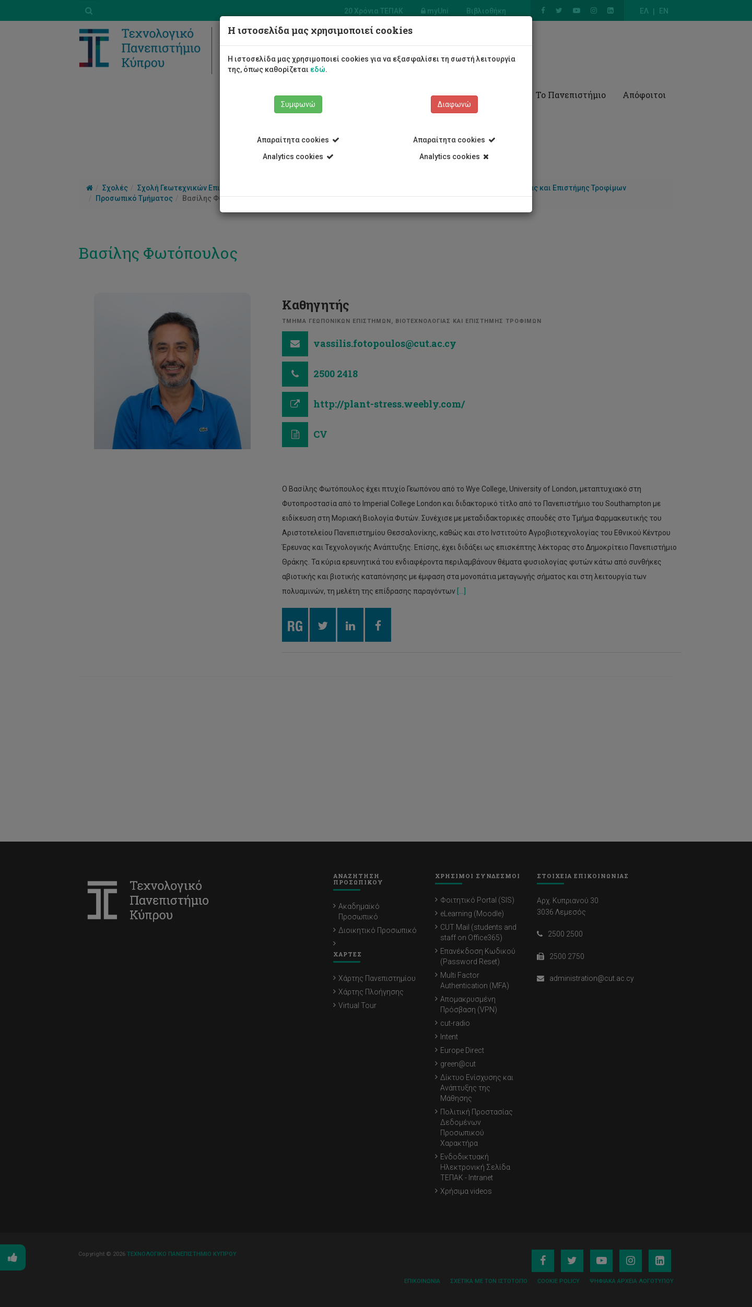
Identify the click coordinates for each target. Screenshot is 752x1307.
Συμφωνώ (298, 104)
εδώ (317, 69)
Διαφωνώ (454, 104)
